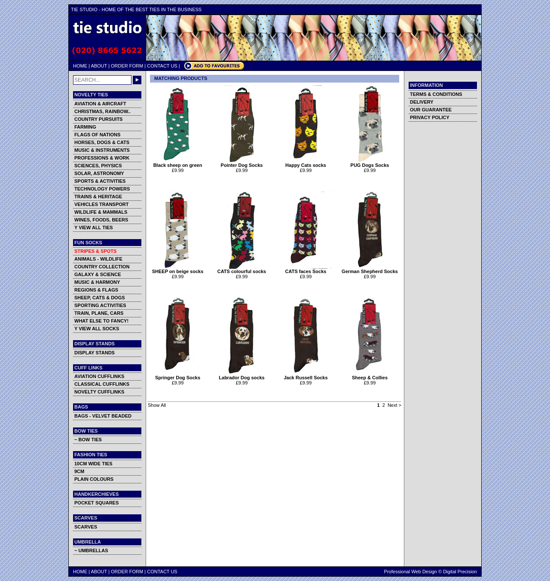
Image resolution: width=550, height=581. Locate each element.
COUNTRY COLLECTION (101, 266)
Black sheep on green (178, 163)
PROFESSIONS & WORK (101, 157)
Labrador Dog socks (242, 375)
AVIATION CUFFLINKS (99, 376)
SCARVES (85, 526)
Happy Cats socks (306, 163)
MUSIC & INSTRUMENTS (102, 150)
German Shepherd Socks (370, 269)
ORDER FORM (127, 65)
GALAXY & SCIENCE (97, 274)
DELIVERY (422, 102)
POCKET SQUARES (96, 502)
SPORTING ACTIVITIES (100, 305)
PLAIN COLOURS (93, 479)
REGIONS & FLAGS (96, 289)
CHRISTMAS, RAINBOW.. (102, 111)
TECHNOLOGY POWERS (102, 188)
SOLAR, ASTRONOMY (99, 173)
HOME (80, 65)
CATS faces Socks (306, 269)
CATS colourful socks (242, 269)
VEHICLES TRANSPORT (101, 204)
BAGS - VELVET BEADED (102, 415)
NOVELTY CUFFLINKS (99, 391)
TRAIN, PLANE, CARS (98, 313)
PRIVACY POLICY (429, 117)
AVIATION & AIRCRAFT (100, 103)
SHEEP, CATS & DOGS (99, 297)
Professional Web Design (410, 571)
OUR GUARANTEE (431, 109)
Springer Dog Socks (178, 375)
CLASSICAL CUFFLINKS (101, 384)
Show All (157, 405)
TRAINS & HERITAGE (98, 196)
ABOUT (99, 65)
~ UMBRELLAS (91, 550)
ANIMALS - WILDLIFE (98, 258)
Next (392, 405)
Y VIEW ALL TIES (93, 227)
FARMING (85, 126)
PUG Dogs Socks (370, 163)
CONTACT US (162, 65)
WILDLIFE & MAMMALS (100, 212)
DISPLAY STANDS (94, 352)
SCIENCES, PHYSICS (98, 165)
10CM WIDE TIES (93, 463)
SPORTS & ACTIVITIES (99, 181)
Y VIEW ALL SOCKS (96, 328)
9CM (79, 471)
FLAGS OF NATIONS (97, 134)
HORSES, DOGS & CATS (101, 142)
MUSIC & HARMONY (97, 282)
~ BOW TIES (88, 439)
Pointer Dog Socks (242, 163)
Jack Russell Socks (306, 375)
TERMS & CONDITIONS (436, 94)
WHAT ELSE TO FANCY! (101, 320)
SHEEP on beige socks (178, 269)
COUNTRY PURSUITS (98, 119)
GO (137, 80)
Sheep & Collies (370, 375)
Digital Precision (460, 571)
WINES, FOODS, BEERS (101, 219)
